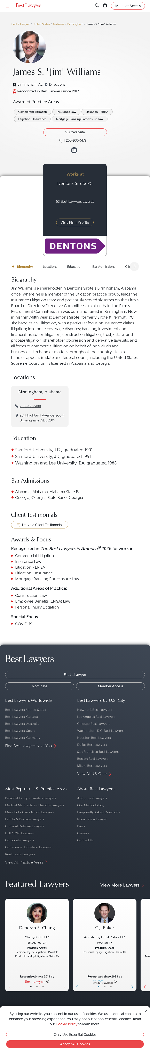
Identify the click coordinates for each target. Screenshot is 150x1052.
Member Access (110, 686)
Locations (50, 267)
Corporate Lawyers (19, 840)
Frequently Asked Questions (98, 812)
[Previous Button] (8, 945)
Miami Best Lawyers (92, 766)
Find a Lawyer (20, 24)
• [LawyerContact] (43, 986)
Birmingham (75, 24)
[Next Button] (65, 945)
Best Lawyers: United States (25, 710)
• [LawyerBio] (37, 986)
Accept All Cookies (75, 1044)
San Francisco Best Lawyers (98, 752)
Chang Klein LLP (37, 937)
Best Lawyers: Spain (20, 731)
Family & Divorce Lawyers (24, 819)
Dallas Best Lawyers (92, 745)
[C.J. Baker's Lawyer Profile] (104, 918)
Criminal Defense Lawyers (24, 826)
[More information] (47, 981)
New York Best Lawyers (94, 710)
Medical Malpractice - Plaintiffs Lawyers (34, 805)
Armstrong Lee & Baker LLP (104, 937)
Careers (83, 833)
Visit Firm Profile (75, 222)
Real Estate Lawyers (20, 854)
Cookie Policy (67, 1024)
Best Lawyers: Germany (22, 738)
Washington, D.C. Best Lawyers (100, 731)
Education (74, 267)
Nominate (39, 686)
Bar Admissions (103, 267)
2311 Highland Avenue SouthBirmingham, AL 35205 (42, 417)
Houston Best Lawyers (94, 738)
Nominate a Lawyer (92, 819)
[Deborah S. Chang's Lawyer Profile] (37, 918)
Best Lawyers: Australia (22, 724)
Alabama (58, 24)
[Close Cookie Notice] (145, 1010)
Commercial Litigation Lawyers (28, 847)
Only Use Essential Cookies (75, 1034)
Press (81, 826)
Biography (25, 267)
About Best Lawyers (92, 798)
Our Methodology (90, 805)
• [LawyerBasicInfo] (31, 986)
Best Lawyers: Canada (21, 717)
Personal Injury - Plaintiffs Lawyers (30, 798)
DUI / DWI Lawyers (19, 833)
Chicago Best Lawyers (93, 724)
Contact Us (85, 840)
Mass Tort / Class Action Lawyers (29, 812)
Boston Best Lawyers (92, 759)
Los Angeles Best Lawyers (96, 717)
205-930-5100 (30, 406)
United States (41, 24)
